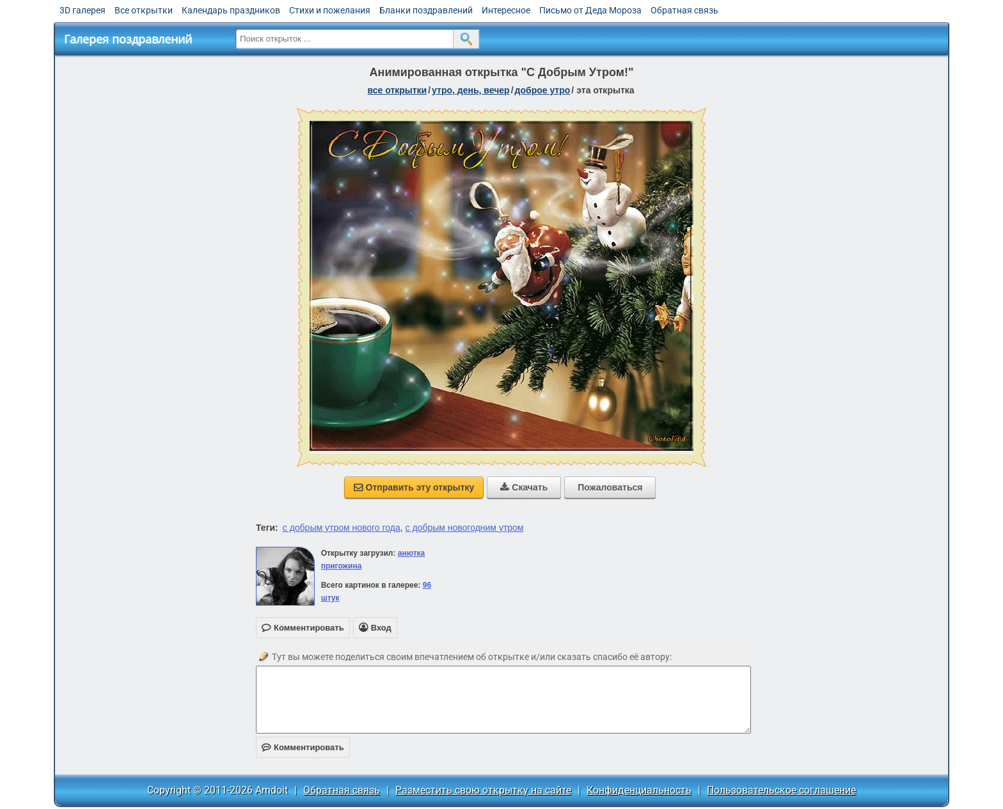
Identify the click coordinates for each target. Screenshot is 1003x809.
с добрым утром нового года (341, 527)
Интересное (506, 10)
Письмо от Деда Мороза (590, 10)
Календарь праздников (231, 10)
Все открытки (144, 10)
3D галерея (82, 10)
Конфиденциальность (639, 790)
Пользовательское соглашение (781, 790)
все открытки (397, 90)
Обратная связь (684, 10)
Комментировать (303, 747)
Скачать (524, 487)
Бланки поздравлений (426, 10)
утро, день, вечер (471, 90)
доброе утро (543, 90)
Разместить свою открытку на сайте (483, 790)
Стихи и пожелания (329, 10)
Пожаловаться (610, 487)
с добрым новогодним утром (465, 527)
